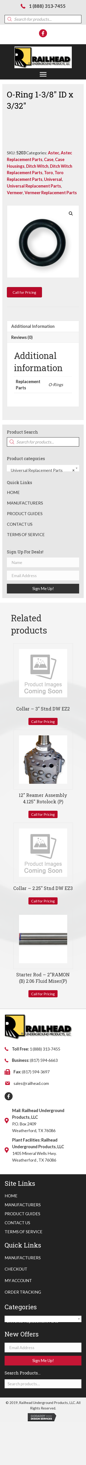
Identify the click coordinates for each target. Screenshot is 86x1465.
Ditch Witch (37, 166)
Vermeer (15, 192)
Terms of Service (26, 534)
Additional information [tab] (33, 326)
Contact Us (19, 524)
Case (48, 159)
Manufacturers (25, 502)
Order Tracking (23, 1292)
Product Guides (24, 513)
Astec (53, 152)
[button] (43, 74)
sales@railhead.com (31, 1083)
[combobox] (43, 468)
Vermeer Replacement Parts (51, 192)
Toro (48, 172)
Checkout (16, 1268)
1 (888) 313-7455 (47, 6)
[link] (11, 1195)
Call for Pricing (43, 721)
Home (13, 492)
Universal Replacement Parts (34, 185)
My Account (18, 1280)
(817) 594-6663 (44, 1060)
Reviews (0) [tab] (22, 337)
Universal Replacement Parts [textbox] (42, 470)
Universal (53, 179)
